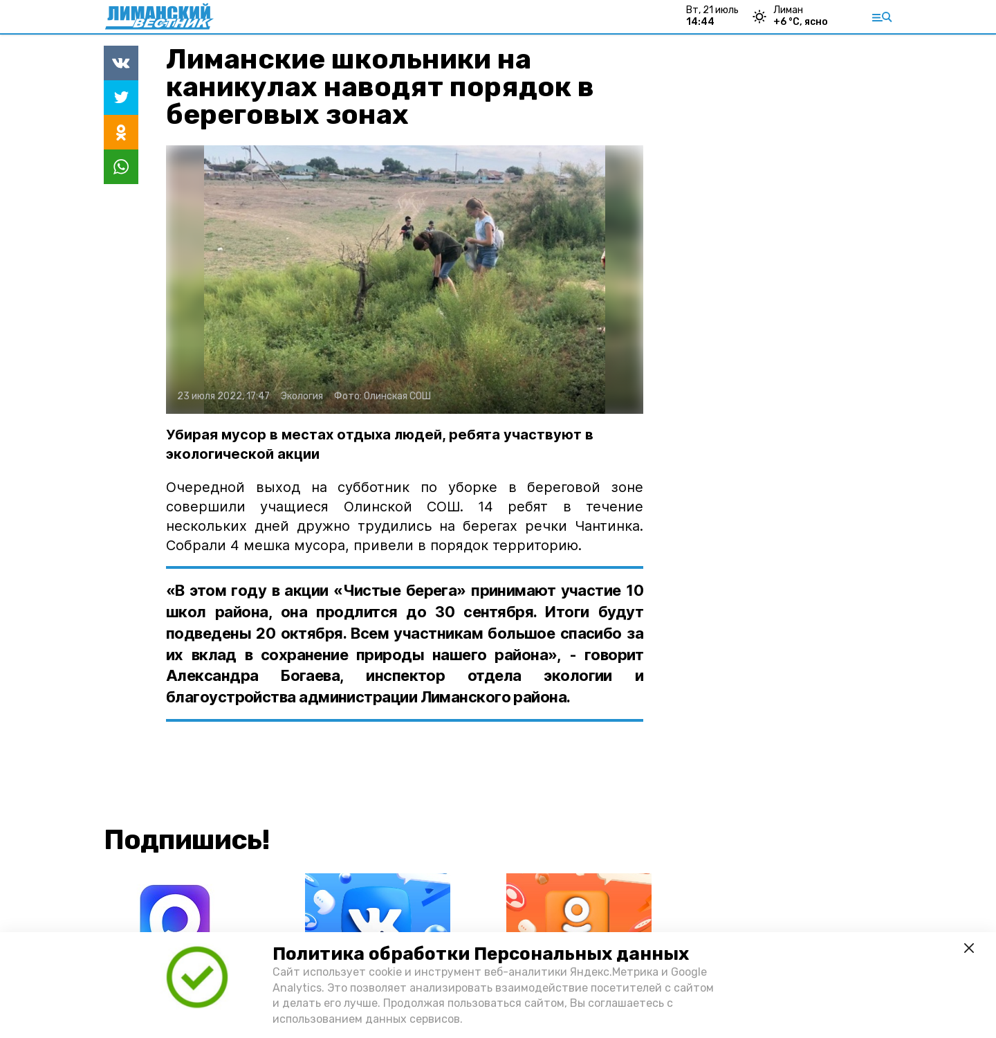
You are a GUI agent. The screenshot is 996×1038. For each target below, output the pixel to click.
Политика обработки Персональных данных (481, 954)
